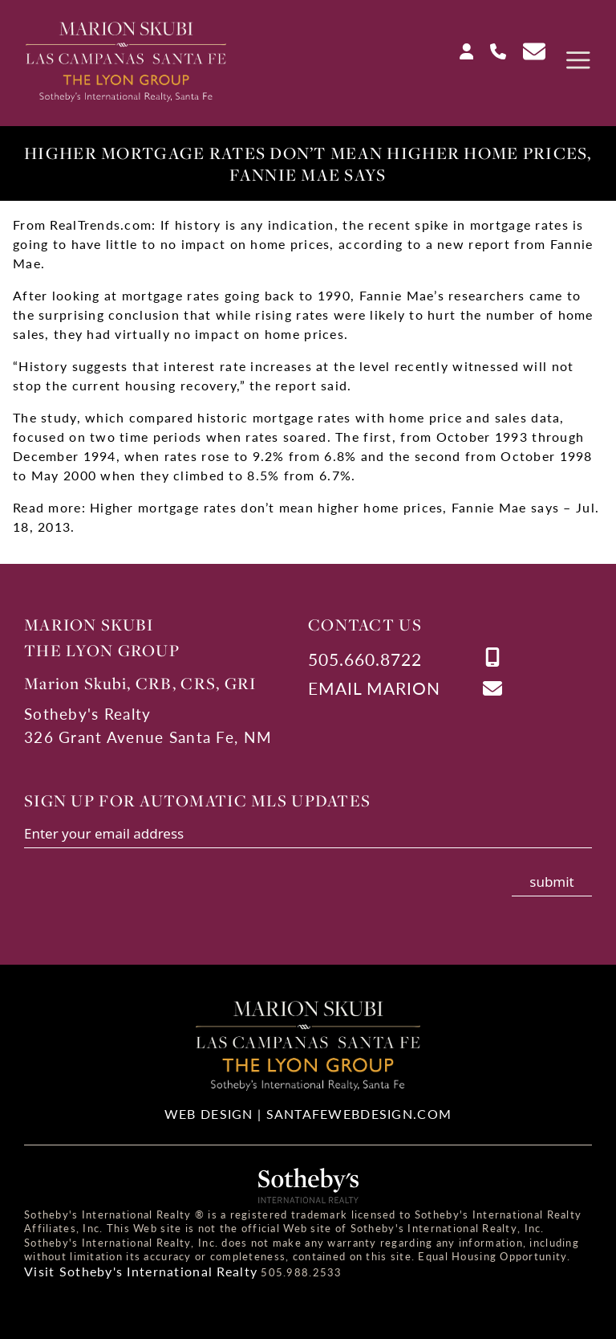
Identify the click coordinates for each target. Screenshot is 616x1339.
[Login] (460, 48)
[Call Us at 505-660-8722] (491, 48)
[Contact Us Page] (527, 49)
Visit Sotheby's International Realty (140, 1271)
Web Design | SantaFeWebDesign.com (308, 1113)
